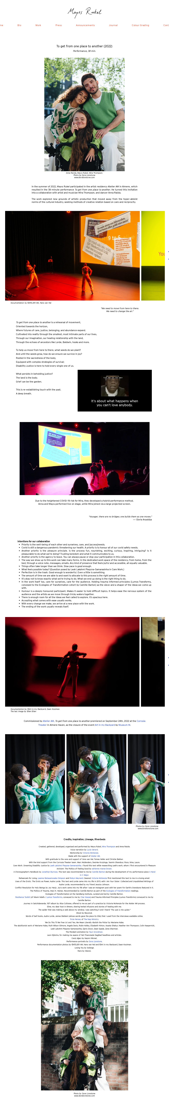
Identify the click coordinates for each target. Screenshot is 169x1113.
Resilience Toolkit (22, 897)
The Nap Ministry (91, 919)
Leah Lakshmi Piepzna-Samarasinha (65, 865)
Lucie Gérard (92, 850)
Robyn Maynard (76, 878)
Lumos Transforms (54, 897)
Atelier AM (95, 856)
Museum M (124, 724)
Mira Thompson (108, 846)
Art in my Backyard (105, 724)
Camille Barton (98, 872)
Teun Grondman (96, 932)
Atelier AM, (49, 721)
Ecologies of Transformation (118, 891)
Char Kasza (85, 897)
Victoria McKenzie (90, 853)
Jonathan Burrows (50, 872)
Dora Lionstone (95, 941)
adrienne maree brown (102, 869)
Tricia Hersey (75, 919)
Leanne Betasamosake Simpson (51, 878)
